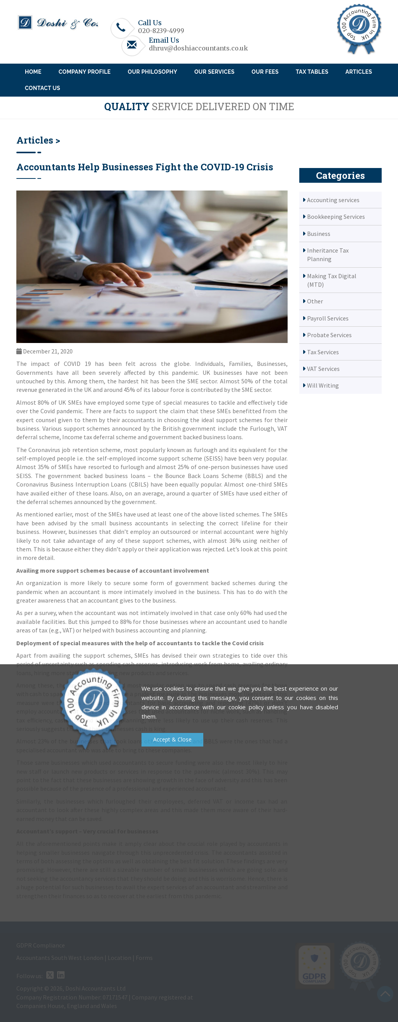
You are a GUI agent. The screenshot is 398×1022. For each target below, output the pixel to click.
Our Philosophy (152, 72)
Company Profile (85, 72)
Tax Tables (312, 72)
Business (318, 233)
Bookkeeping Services (336, 216)
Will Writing (323, 385)
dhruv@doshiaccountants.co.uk (198, 48)
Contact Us (42, 88)
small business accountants (130, 523)
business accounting (142, 630)
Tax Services (323, 352)
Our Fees (265, 72)
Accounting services (333, 200)
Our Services (214, 72)
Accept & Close (172, 739)
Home (33, 72)
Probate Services (329, 335)
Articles (359, 72)
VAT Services (323, 368)
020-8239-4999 (161, 31)
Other (315, 301)
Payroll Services (328, 318)
